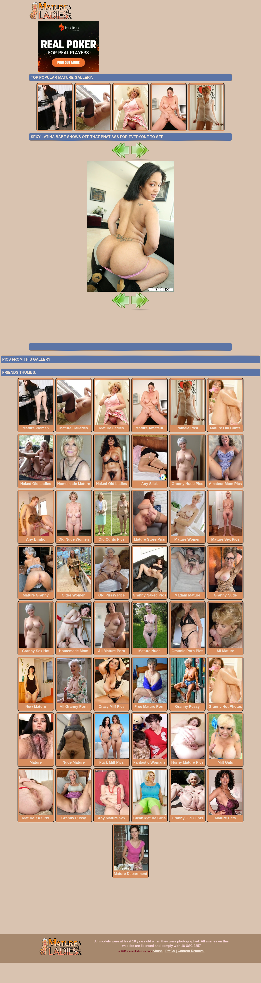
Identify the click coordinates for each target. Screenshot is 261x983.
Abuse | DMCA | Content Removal (179, 971)
